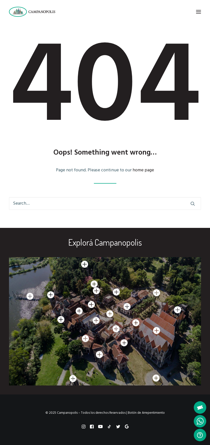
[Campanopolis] (38, 12)
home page (143, 170)
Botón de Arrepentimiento (146, 412)
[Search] (105, 203)
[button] (198, 12)
